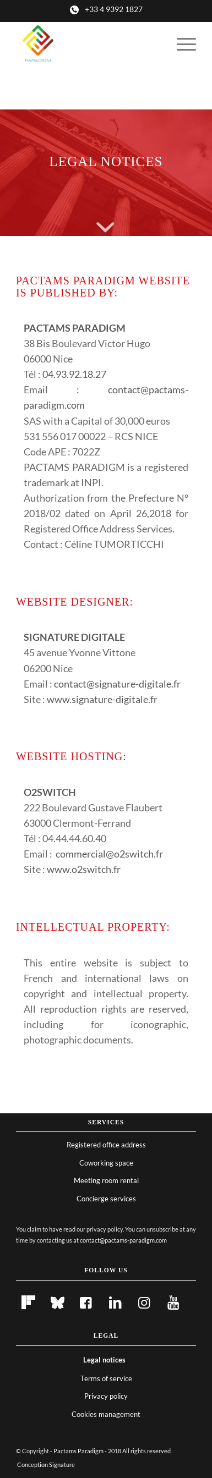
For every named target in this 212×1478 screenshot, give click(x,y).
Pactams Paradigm (78, 1450)
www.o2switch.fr (84, 869)
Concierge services (106, 1198)
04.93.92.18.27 (74, 374)
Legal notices (104, 1359)
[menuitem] (181, 44)
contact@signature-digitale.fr (117, 684)
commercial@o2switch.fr (109, 854)
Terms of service (106, 1378)
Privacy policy (106, 1396)
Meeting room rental (106, 1180)
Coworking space (106, 1162)
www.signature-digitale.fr (102, 699)
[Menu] (181, 44)
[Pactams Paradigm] (88, 44)
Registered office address (106, 1144)
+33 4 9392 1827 (114, 9)
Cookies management (106, 1414)
